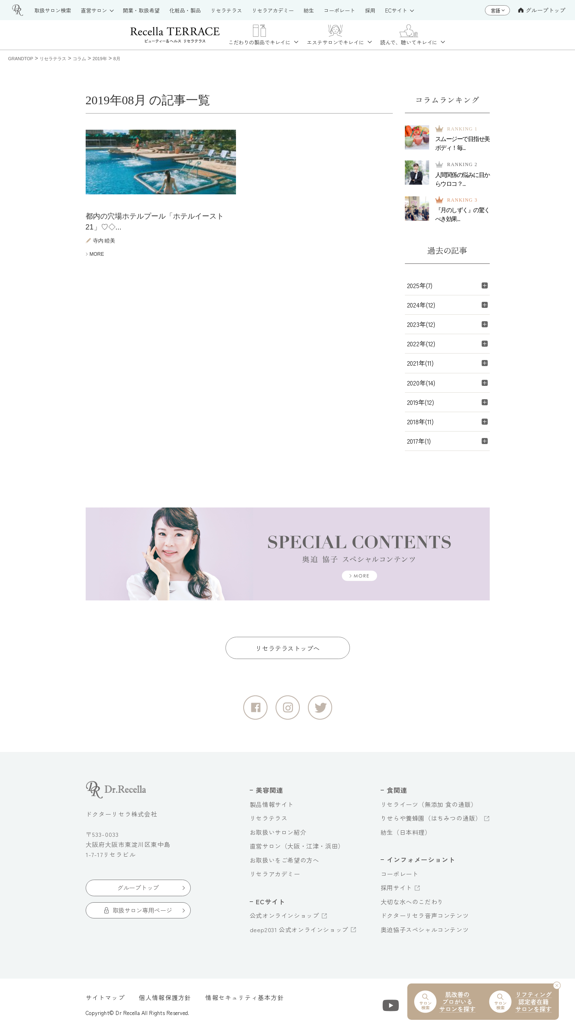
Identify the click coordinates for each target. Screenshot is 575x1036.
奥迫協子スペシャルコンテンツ (425, 933)
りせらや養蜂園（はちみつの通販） (431, 822)
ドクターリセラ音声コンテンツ (425, 919)
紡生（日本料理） (406, 836)
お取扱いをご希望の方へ (284, 864)
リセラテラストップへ (287, 652)
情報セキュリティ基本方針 (244, 1001)
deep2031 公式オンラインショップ (299, 933)
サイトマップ (105, 1001)
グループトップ (541, 10)
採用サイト (396, 891)
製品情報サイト (272, 808)
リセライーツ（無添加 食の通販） (429, 808)
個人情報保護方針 (165, 1001)
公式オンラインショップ (284, 919)
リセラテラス (269, 822)
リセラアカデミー (275, 878)
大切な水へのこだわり (412, 905)
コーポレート (400, 878)
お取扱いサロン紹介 (278, 836)
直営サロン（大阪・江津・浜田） (297, 850)
